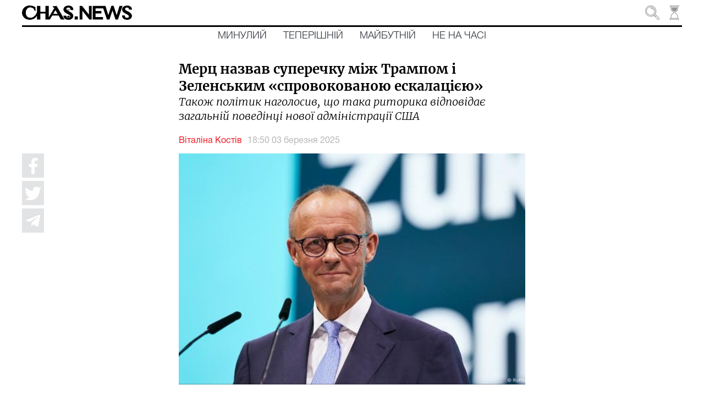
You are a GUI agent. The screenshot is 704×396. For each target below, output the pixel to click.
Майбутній (388, 35)
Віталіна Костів (210, 141)
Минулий (242, 35)
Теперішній (313, 35)
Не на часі (459, 35)
